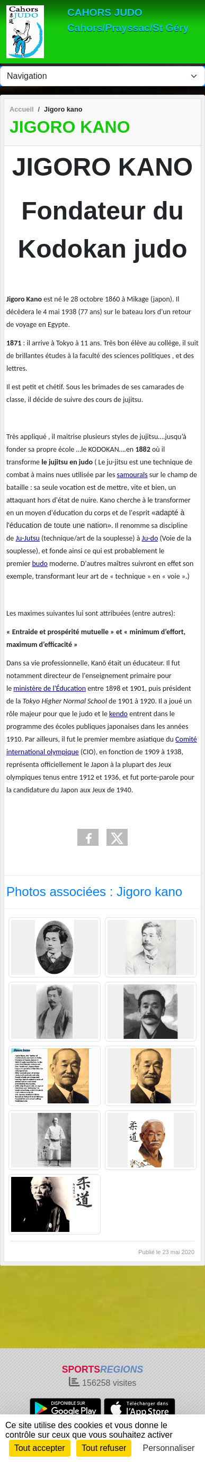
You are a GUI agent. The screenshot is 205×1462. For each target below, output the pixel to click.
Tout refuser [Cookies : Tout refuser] (104, 1447)
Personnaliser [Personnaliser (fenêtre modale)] (169, 1447)
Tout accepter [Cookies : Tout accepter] (39, 1447)
